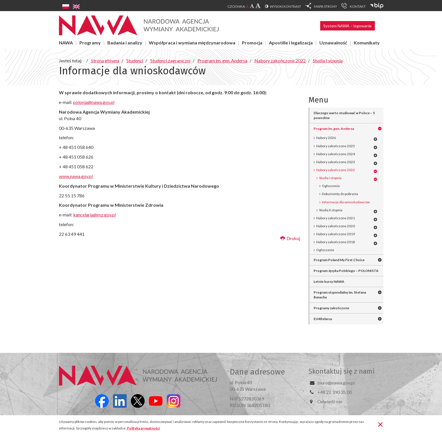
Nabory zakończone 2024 (335, 154)
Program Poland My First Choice (339, 260)
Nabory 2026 (326, 138)
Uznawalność (333, 42)
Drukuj (290, 238)
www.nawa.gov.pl (76, 176)
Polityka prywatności (143, 428)
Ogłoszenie (331, 186)
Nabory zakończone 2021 (335, 218)
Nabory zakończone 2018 (335, 242)
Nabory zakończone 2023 (335, 162)
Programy (90, 42)
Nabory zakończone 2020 (335, 226)
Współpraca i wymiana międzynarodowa (192, 42)
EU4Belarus (323, 319)
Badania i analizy (124, 42)
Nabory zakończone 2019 (335, 234)
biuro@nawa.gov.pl (336, 382)
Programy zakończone (331, 308)
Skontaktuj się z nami (342, 371)
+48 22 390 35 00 (334, 392)
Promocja (252, 42)
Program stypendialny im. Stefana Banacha (340, 294)
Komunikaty (367, 42)
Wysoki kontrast (285, 6)
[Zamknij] (380, 424)
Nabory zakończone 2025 (335, 146)
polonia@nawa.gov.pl (93, 102)
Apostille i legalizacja (291, 42)
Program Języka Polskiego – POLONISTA (346, 271)
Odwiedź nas (329, 401)
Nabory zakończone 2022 (335, 170)
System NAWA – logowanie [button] (347, 25)
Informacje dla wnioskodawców (346, 202)
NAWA (66, 42)
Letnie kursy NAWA (329, 281)
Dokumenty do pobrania (340, 194)
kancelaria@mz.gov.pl (94, 214)
